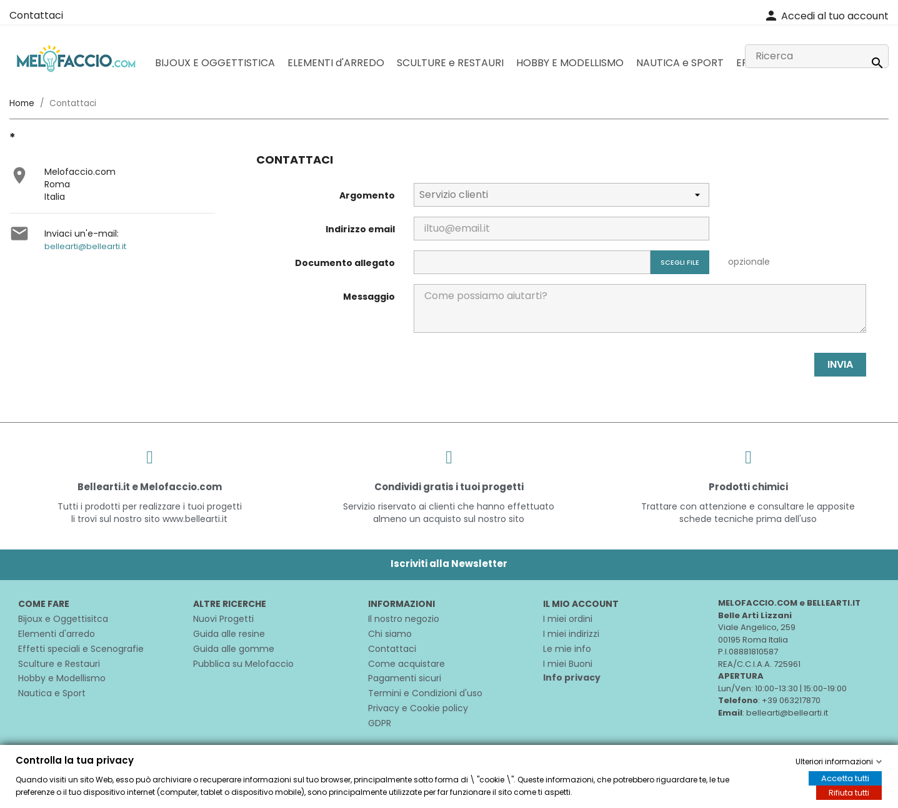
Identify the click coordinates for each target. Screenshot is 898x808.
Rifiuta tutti (849, 793)
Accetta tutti (845, 778)
